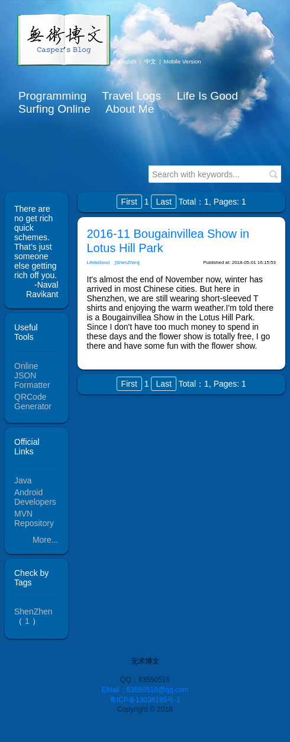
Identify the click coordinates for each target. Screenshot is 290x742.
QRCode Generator (32, 401)
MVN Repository (34, 518)
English (127, 61)
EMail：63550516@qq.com (145, 690)
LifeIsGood (98, 262)
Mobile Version (182, 61)
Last (163, 201)
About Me (129, 109)
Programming (52, 96)
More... (46, 539)
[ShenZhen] (127, 262)
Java (23, 480)
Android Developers (35, 497)
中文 (150, 61)
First (129, 201)
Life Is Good (207, 96)
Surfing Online (54, 109)
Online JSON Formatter (32, 375)
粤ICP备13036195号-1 (145, 700)
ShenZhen (33, 611)
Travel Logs (131, 96)
